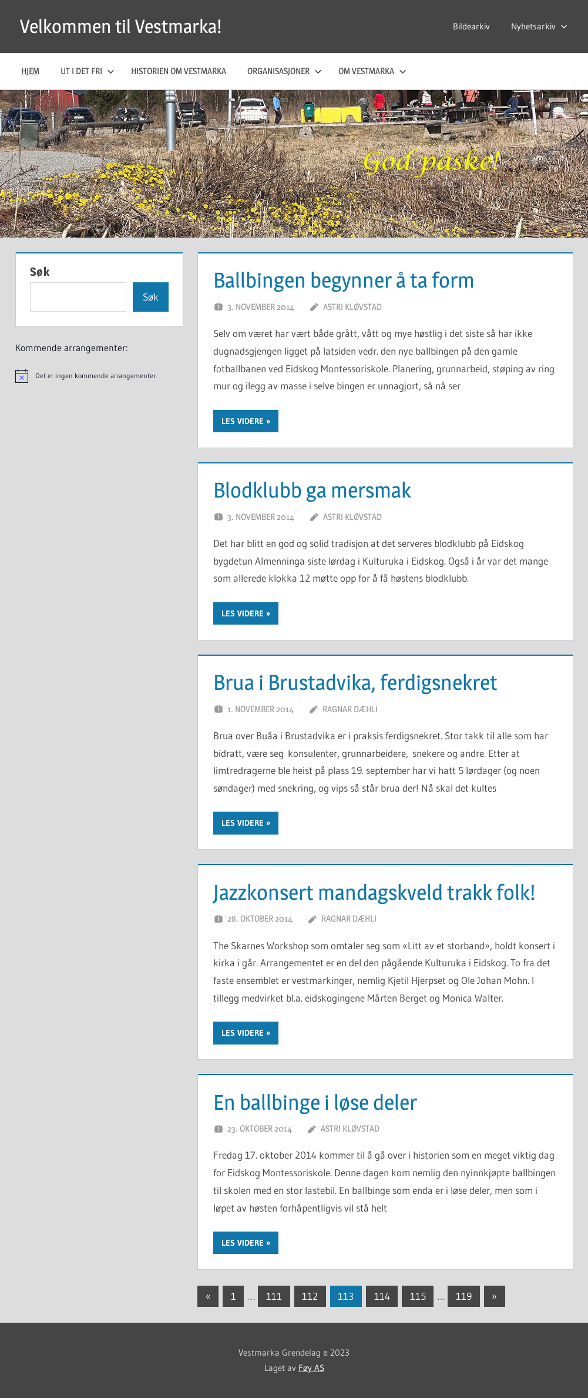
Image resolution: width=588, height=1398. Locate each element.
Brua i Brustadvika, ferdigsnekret (355, 682)
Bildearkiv (471, 26)
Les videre (242, 421)
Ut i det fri (88, 70)
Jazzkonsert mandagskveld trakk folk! (374, 892)
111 (274, 1296)
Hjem (30, 70)
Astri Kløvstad (352, 306)
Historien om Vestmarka (178, 70)
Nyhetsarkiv (539, 26)
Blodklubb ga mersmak (312, 490)
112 (310, 1296)
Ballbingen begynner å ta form (344, 280)
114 (382, 1296)
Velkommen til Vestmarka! (120, 26)
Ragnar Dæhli (350, 709)
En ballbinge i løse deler (315, 1102)
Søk (40, 272)
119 (464, 1296)
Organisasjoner (284, 70)
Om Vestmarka (372, 70)
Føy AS (311, 1367)
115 (418, 1296)
